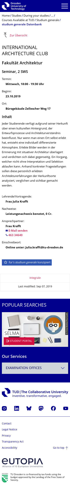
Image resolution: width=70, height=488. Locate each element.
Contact (6, 424)
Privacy (6, 436)
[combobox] (35, 368)
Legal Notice (9, 430)
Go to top (58, 448)
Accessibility (9, 448)
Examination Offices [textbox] (24, 368)
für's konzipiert (26, 262)
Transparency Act (13, 442)
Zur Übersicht (18, 35)
